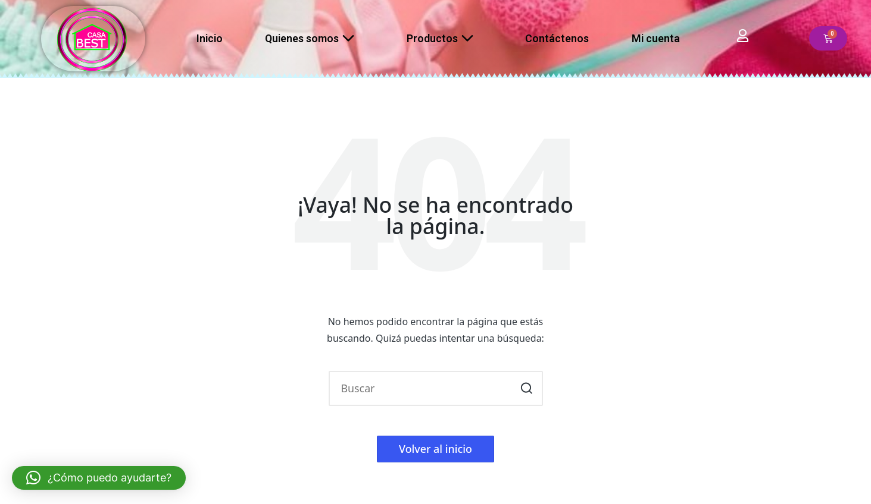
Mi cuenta (656, 38)
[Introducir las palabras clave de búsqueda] (436, 388)
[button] (526, 388)
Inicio (209, 38)
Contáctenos (557, 38)
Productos (445, 38)
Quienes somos (314, 38)
